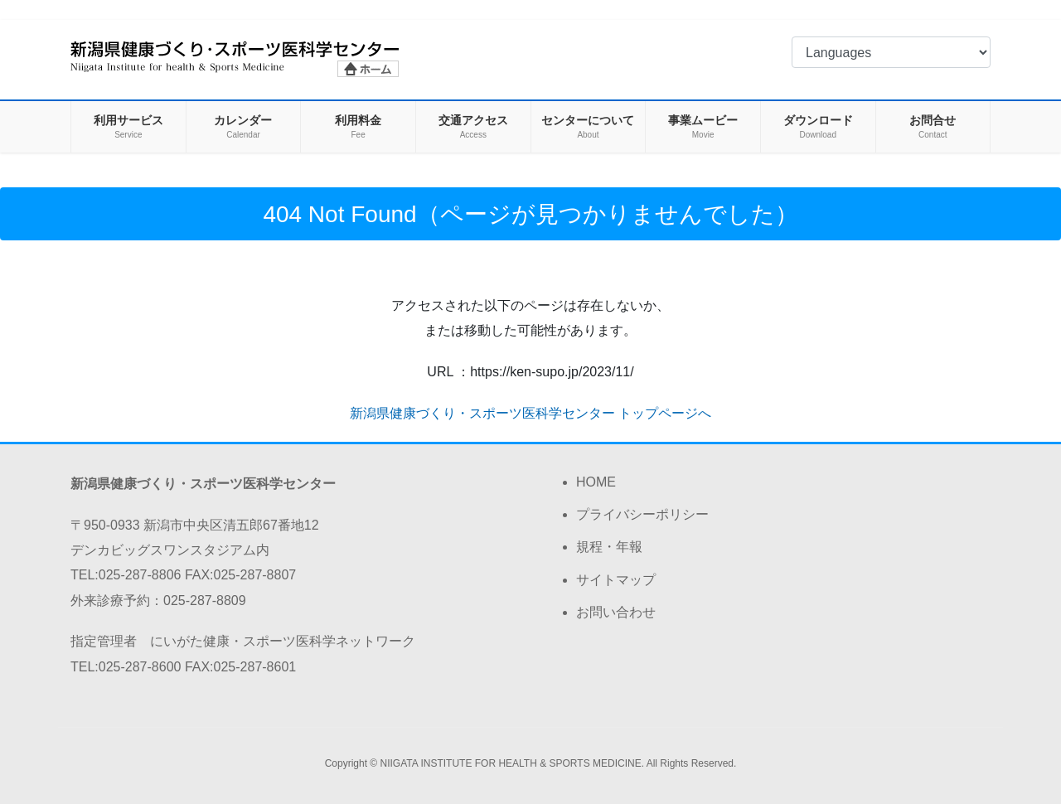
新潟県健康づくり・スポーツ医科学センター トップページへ (530, 413)
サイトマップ (616, 580)
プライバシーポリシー (642, 514)
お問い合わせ (616, 612)
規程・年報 (609, 547)
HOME (596, 482)
